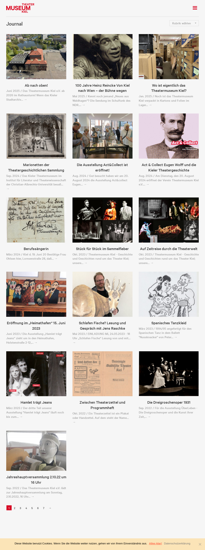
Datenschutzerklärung (177, 543)
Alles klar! (155, 543)
